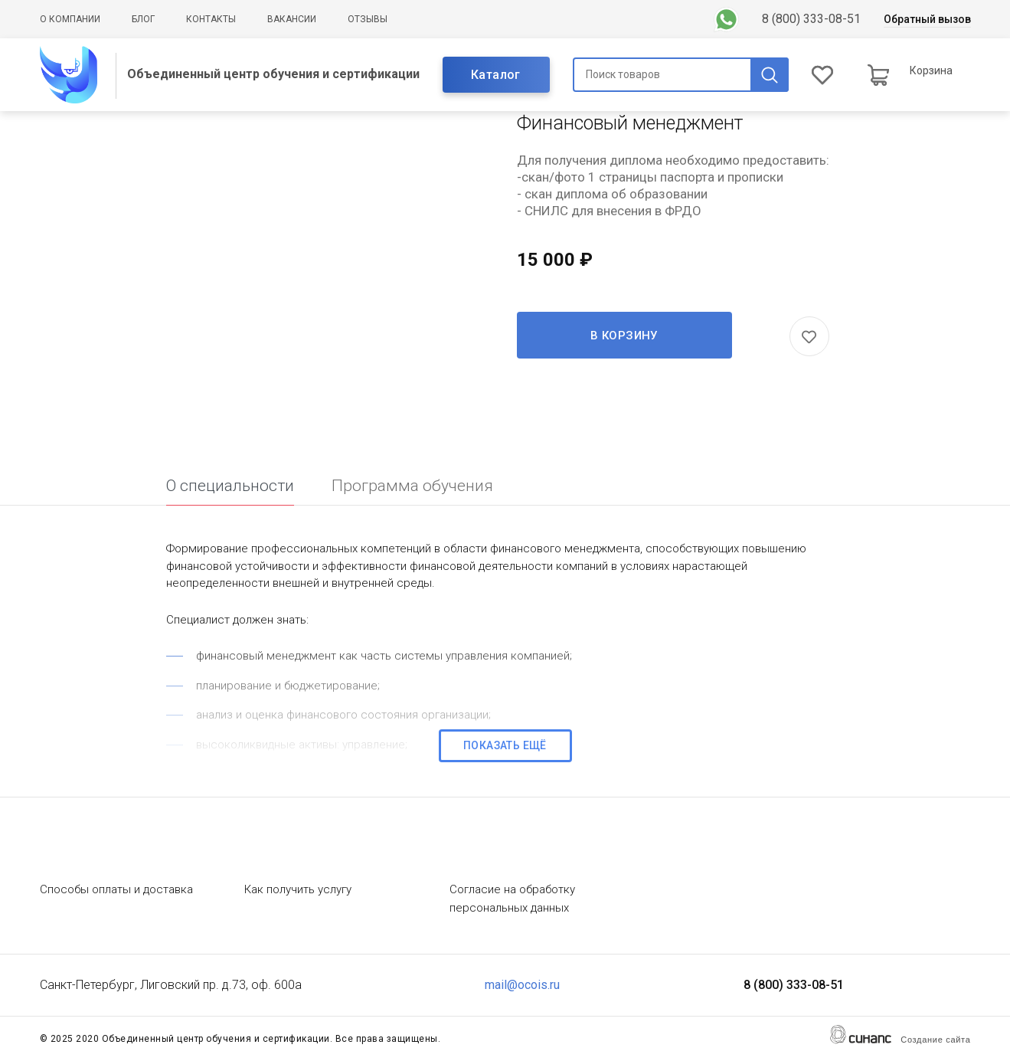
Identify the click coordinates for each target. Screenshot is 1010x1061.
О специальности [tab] (230, 485)
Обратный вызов (927, 19)
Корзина (931, 70)
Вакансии (291, 19)
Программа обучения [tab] (412, 485)
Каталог (496, 74)
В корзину (624, 335)
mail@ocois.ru (522, 984)
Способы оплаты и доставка (116, 889)
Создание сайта (935, 1039)
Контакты (211, 19)
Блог (143, 19)
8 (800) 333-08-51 (811, 18)
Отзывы (367, 19)
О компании (70, 19)
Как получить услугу (297, 889)
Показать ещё (505, 745)
